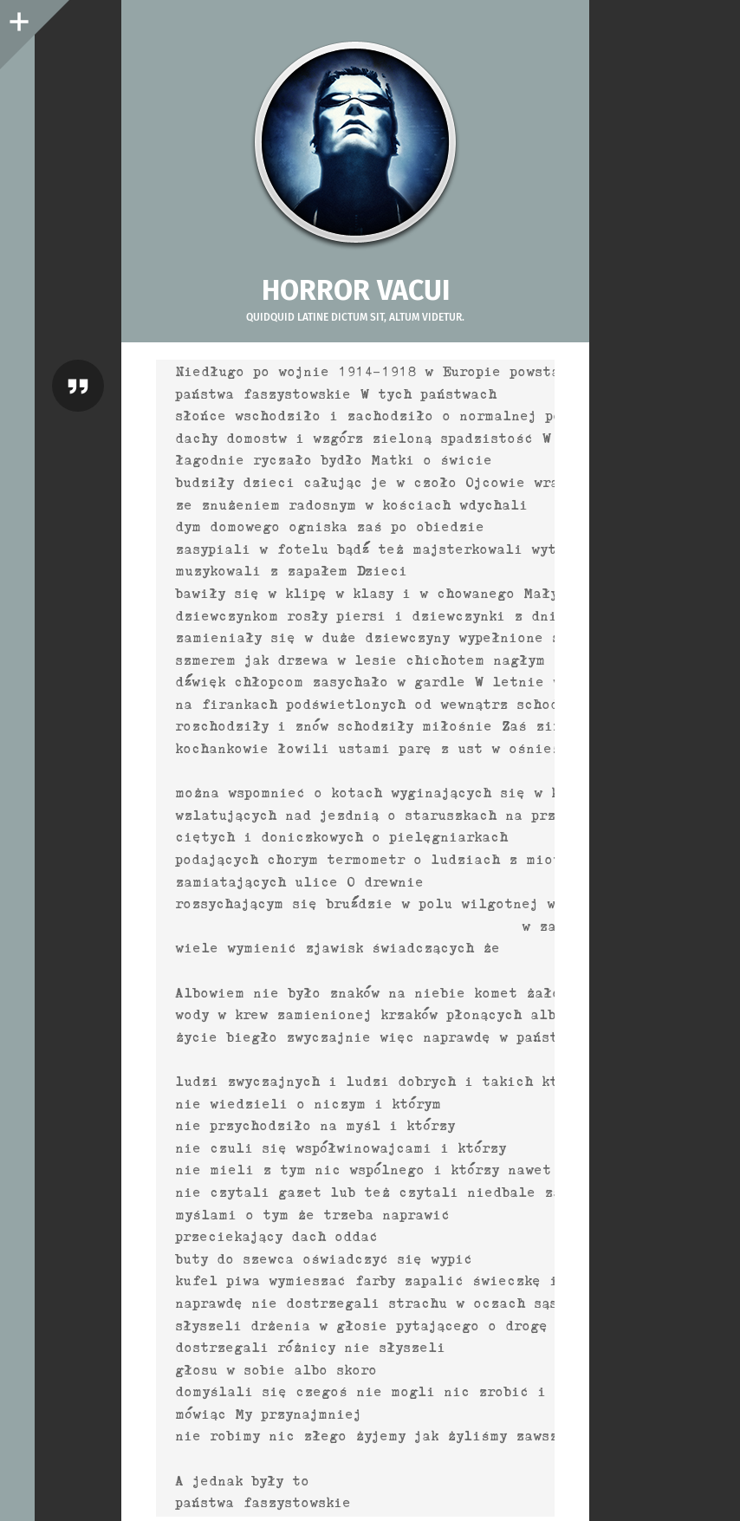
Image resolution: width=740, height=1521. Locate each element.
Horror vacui (356, 290)
